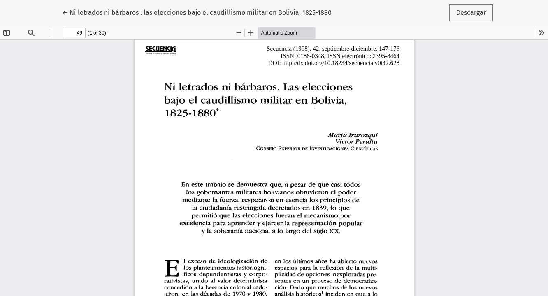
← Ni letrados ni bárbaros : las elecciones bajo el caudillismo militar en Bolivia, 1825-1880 (197, 11)
